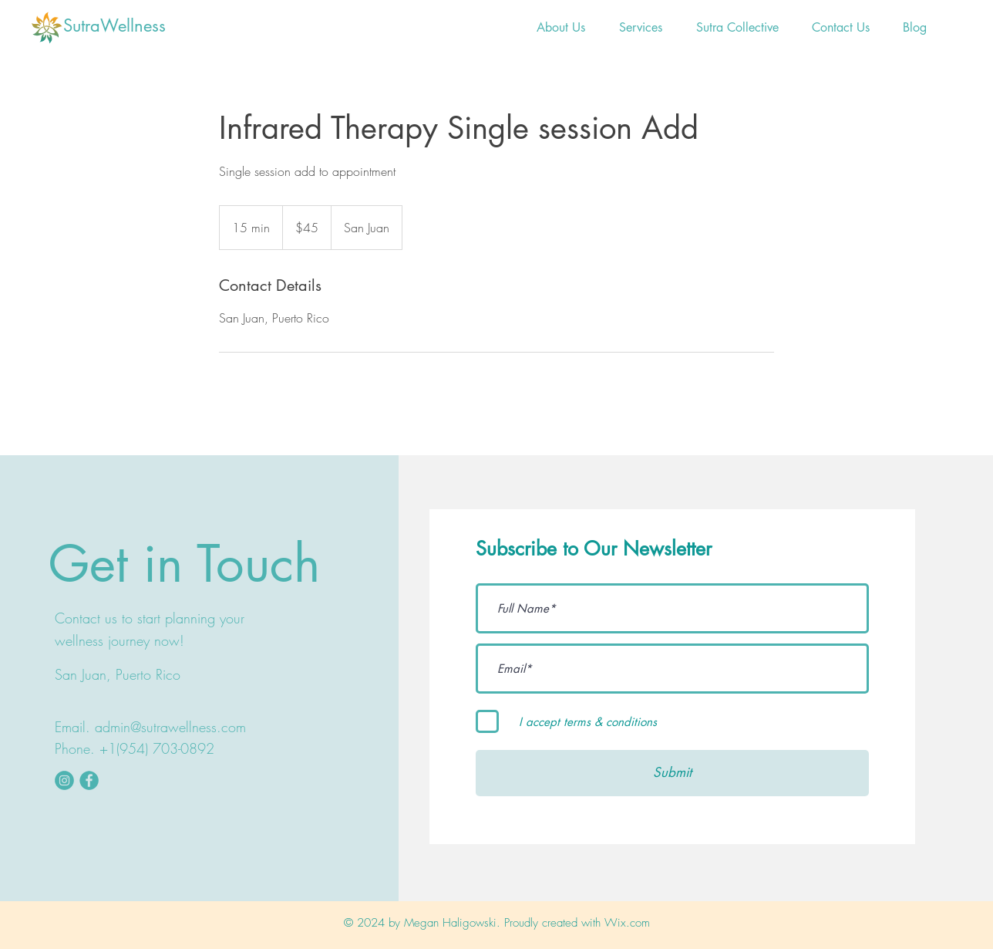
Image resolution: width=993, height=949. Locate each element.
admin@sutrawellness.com (170, 727)
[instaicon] (64, 780)
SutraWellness (114, 25)
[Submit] (672, 773)
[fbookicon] (89, 780)
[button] (640, 27)
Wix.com (627, 922)
